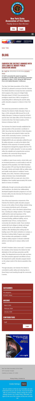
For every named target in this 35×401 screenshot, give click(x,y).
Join (13, 29)
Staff (5, 71)
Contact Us (22, 378)
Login (21, 29)
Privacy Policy (14, 378)
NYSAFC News (7, 295)
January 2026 (8, 312)
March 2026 (7, 305)
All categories (7, 292)
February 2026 (8, 308)
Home (3, 48)
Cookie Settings (14, 384)
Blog (7, 48)
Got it (24, 384)
